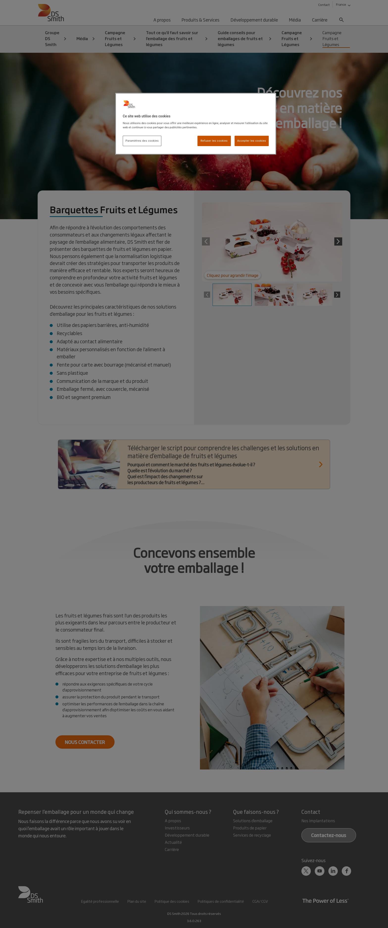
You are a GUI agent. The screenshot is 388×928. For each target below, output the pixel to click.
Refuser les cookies (214, 140)
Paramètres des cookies (142, 140)
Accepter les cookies (251, 140)
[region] (195, 124)
